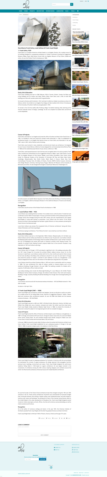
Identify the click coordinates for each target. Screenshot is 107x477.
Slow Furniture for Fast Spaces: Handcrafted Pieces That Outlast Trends (80, 109)
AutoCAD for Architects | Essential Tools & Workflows (80, 69)
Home (20, 11)
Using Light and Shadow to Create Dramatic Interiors (80, 162)
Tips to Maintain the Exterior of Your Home (80, 135)
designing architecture (40, 360)
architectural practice (53, 324)
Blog (67, 11)
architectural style (63, 216)
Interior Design (50, 11)
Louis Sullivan (24, 211)
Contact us (57, 447)
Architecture (40, 11)
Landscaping (59, 11)
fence (43, 152)
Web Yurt (28, 473)
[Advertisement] (44, 122)
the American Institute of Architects (44, 282)
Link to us (75, 450)
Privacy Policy (81, 472)
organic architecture (40, 362)
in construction (41, 219)
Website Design (21, 473)
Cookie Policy (86, 472)
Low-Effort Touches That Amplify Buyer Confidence (80, 55)
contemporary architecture (38, 54)
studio (37, 326)
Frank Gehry (24, 50)
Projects (32, 11)
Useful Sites (75, 447)
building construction (63, 250)
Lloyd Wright (37, 228)
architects (60, 221)
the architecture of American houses (37, 370)
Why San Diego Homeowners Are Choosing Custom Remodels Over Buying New (80, 95)
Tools (73, 11)
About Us (56, 450)
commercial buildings (61, 402)
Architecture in (40, 58)
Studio (26, 11)
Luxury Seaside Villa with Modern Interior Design (80, 122)
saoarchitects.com (77, 475)
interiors (42, 259)
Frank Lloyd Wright (32, 221)
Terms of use (76, 472)
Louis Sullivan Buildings (24, 271)
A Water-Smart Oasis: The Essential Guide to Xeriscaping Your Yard (80, 82)
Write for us (75, 452)
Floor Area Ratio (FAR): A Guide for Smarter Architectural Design (80, 42)
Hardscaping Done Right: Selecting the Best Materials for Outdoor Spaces (80, 149)
